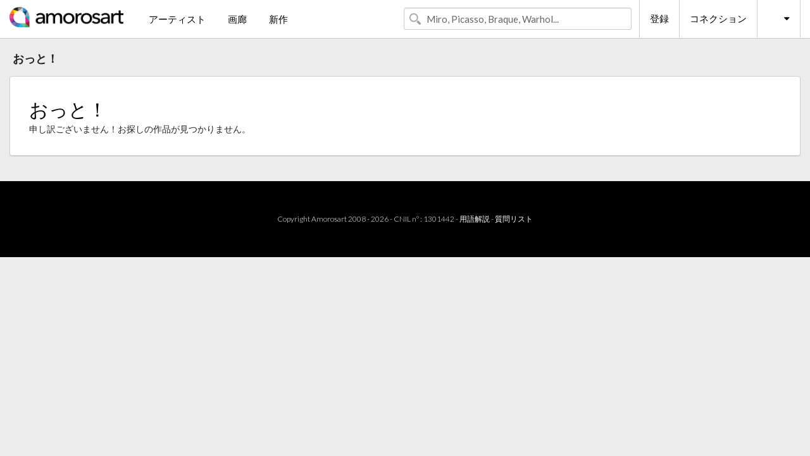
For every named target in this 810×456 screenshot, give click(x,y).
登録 (659, 18)
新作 (278, 19)
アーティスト (177, 19)
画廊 (237, 19)
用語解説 (474, 219)
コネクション (718, 18)
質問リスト (514, 219)
